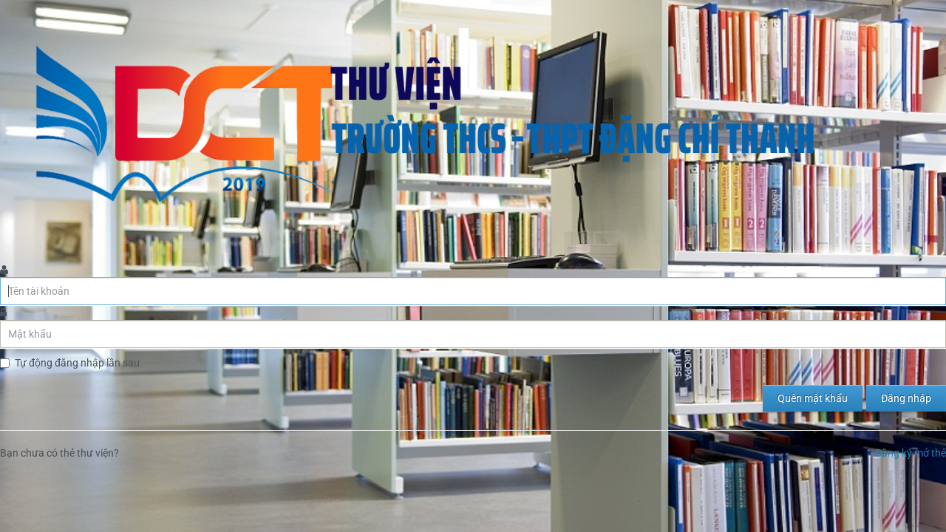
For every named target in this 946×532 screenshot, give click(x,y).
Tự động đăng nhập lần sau (77, 363)
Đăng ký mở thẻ (910, 453)
